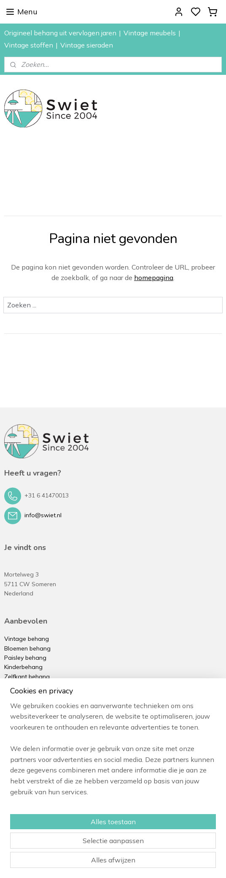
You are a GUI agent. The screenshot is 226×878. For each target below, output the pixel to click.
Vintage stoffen (28, 45)
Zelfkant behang (27, 676)
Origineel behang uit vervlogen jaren (60, 33)
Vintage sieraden (86, 45)
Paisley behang (25, 657)
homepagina (153, 277)
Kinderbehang (23, 667)
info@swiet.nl (43, 515)
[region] (113, 752)
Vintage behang (26, 639)
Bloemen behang (27, 648)
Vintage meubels (150, 33)
